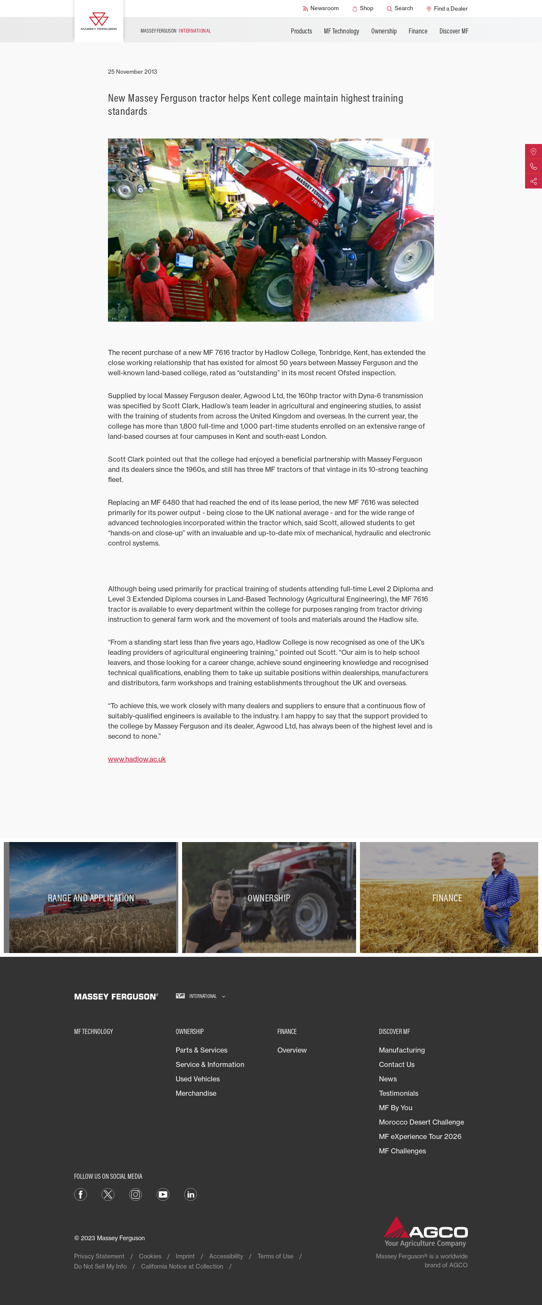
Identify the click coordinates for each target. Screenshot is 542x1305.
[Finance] (449, 897)
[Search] (400, 8)
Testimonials (398, 1093)
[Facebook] (80, 1194)
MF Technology (341, 31)
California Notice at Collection (182, 1266)
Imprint (185, 1256)
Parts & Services (201, 1050)
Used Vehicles (198, 1079)
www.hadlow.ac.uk (137, 759)
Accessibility (226, 1256)
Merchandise (196, 1093)
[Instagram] (135, 1194)
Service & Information (210, 1064)
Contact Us (397, 1064)
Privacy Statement (99, 1256)
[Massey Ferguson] (99, 21)
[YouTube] (163, 1194)
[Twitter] (108, 1194)
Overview (292, 1050)
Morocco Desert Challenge (421, 1122)
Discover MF (454, 31)
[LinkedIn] (190, 1194)
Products (301, 31)
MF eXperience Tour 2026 (420, 1136)
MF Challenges (402, 1151)
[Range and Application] (93, 897)
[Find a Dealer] (447, 8)
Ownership (384, 31)
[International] (200, 996)
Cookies (150, 1256)
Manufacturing (402, 1050)
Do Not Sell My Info (100, 1266)
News (388, 1079)
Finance (418, 31)
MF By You (395, 1107)
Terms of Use (275, 1256)
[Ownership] (271, 897)
